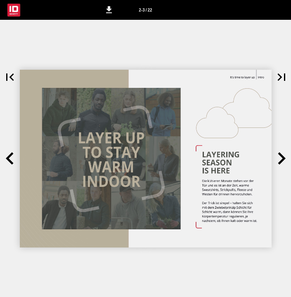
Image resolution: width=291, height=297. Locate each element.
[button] (109, 10)
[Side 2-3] (145, 10)
